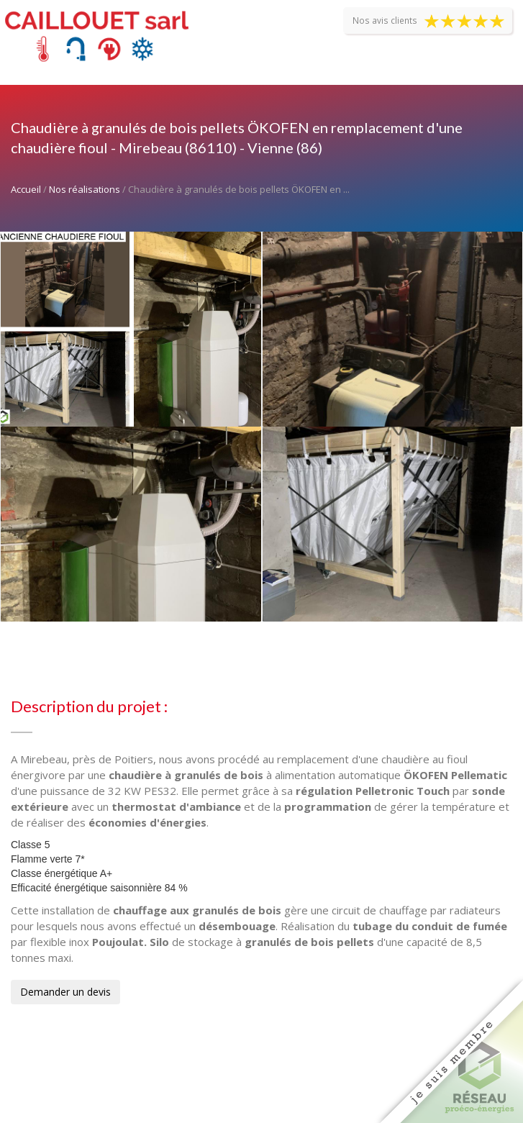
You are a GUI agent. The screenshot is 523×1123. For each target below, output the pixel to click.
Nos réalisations (84, 189)
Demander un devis (65, 992)
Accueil (26, 189)
